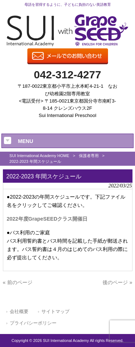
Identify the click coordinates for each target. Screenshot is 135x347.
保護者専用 (89, 155)
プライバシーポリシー (33, 323)
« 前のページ (17, 282)
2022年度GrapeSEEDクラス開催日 (47, 219)
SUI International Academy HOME (39, 155)
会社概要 (19, 311)
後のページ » (117, 282)
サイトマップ (55, 311)
